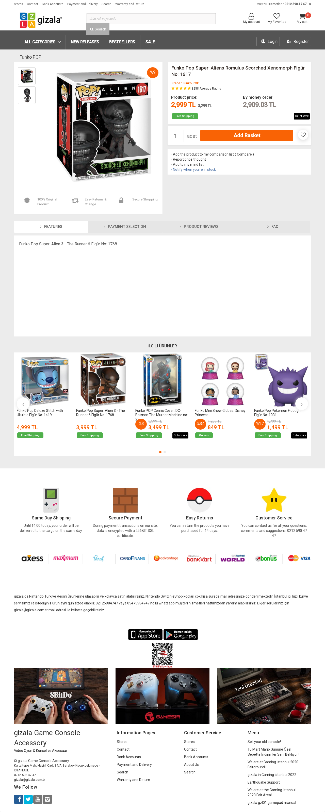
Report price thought (188, 159)
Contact (32, 4)
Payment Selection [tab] (125, 226)
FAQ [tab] (273, 226)
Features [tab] (51, 226)
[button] (160, 452)
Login (269, 41)
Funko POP (30, 57)
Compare (244, 154)
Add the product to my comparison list (202, 154)
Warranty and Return (129, 4)
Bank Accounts (52, 4)
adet (192, 136)
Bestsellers (122, 42)
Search (106, 4)
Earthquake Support (264, 782)
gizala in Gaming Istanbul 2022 (272, 775)
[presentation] (23, 403)
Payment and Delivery (82, 4)
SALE (150, 42)
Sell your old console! (264, 742)
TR (309, 4)
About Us (191, 765)
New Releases (85, 42)
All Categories (39, 42)
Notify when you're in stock (193, 169)
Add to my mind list (187, 164)
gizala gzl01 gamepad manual (272, 803)
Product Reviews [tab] (199, 226)
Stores (18, 4)
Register (298, 41)
